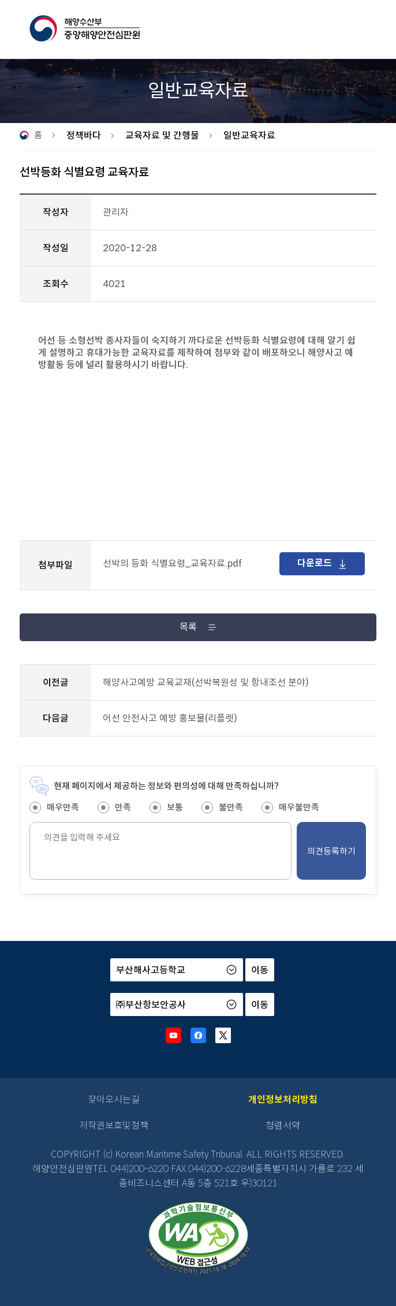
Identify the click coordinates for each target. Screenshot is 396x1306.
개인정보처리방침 (282, 1099)
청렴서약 (283, 1125)
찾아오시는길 (114, 1099)
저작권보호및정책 (113, 1125)
